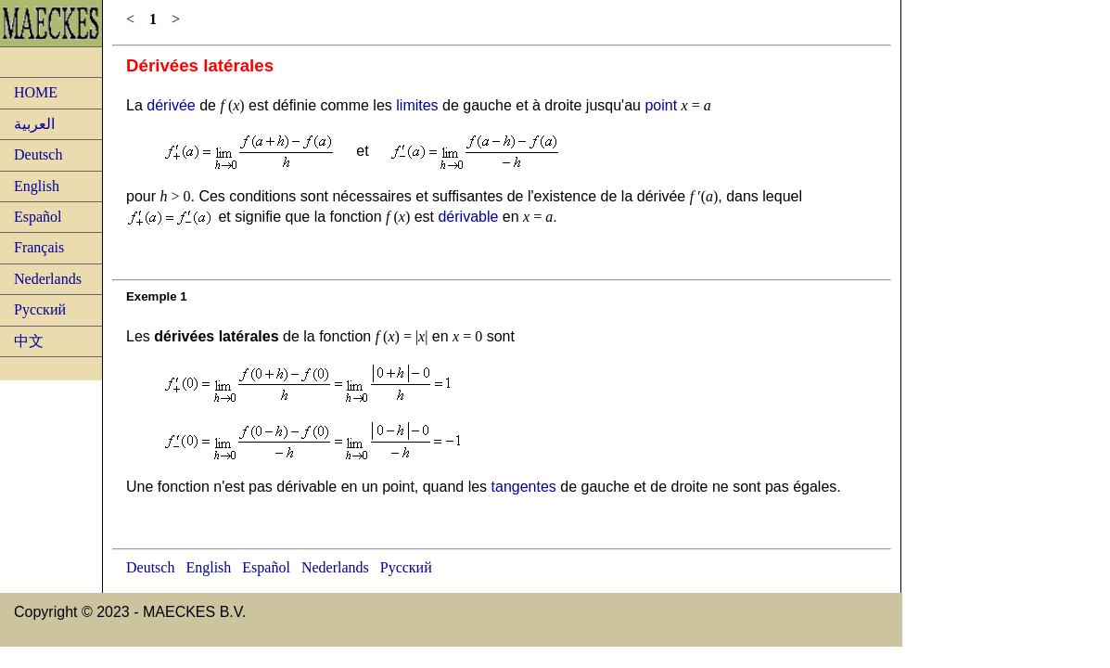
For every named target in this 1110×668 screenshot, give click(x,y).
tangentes (523, 487)
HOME (35, 92)
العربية (34, 124)
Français (39, 247)
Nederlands (48, 279)
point (660, 105)
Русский (40, 309)
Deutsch (38, 154)
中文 (29, 341)
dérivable (468, 217)
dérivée (171, 105)
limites (417, 105)
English (36, 186)
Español (38, 217)
